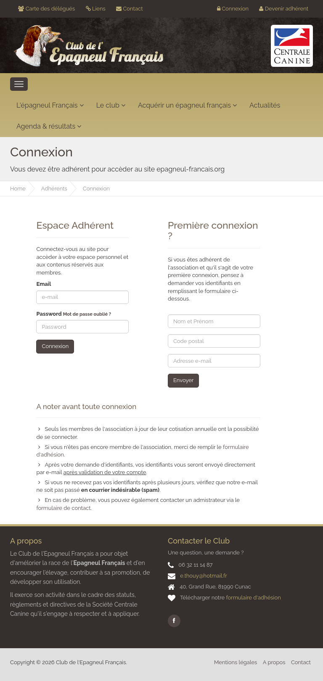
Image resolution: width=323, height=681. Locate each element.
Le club (110, 105)
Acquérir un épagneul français (187, 105)
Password (73, 314)
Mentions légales (235, 662)
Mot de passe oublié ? (87, 314)
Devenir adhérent (283, 8)
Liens (96, 8)
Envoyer (183, 380)
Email (43, 284)
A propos (274, 662)
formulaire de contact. (64, 508)
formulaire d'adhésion (253, 597)
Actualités (264, 105)
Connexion (233, 8)
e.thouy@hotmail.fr (203, 576)
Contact (129, 8)
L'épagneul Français (50, 105)
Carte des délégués (46, 8)
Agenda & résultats (48, 126)
